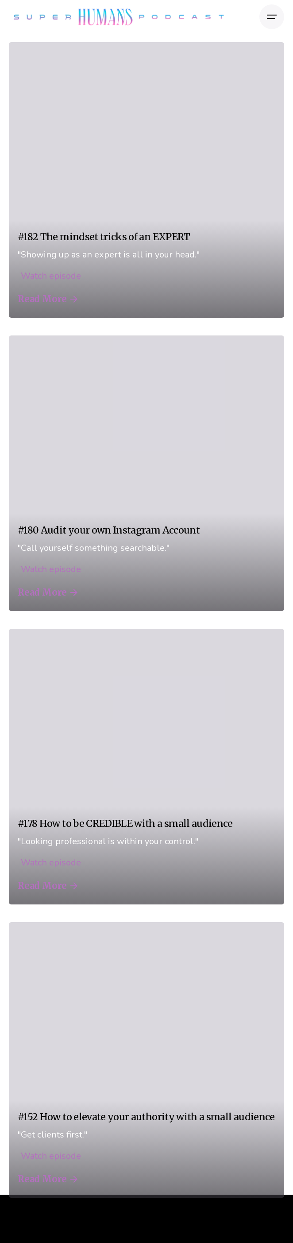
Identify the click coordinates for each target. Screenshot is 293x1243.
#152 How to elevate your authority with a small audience (146, 1117)
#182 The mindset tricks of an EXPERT (104, 237)
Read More (47, 299)
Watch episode (49, 276)
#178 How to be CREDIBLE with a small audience (125, 824)
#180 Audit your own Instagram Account (109, 530)
